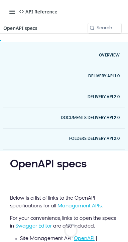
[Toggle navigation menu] (12, 11)
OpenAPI (84, 238)
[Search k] (104, 28)
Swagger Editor (33, 226)
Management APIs (79, 206)
